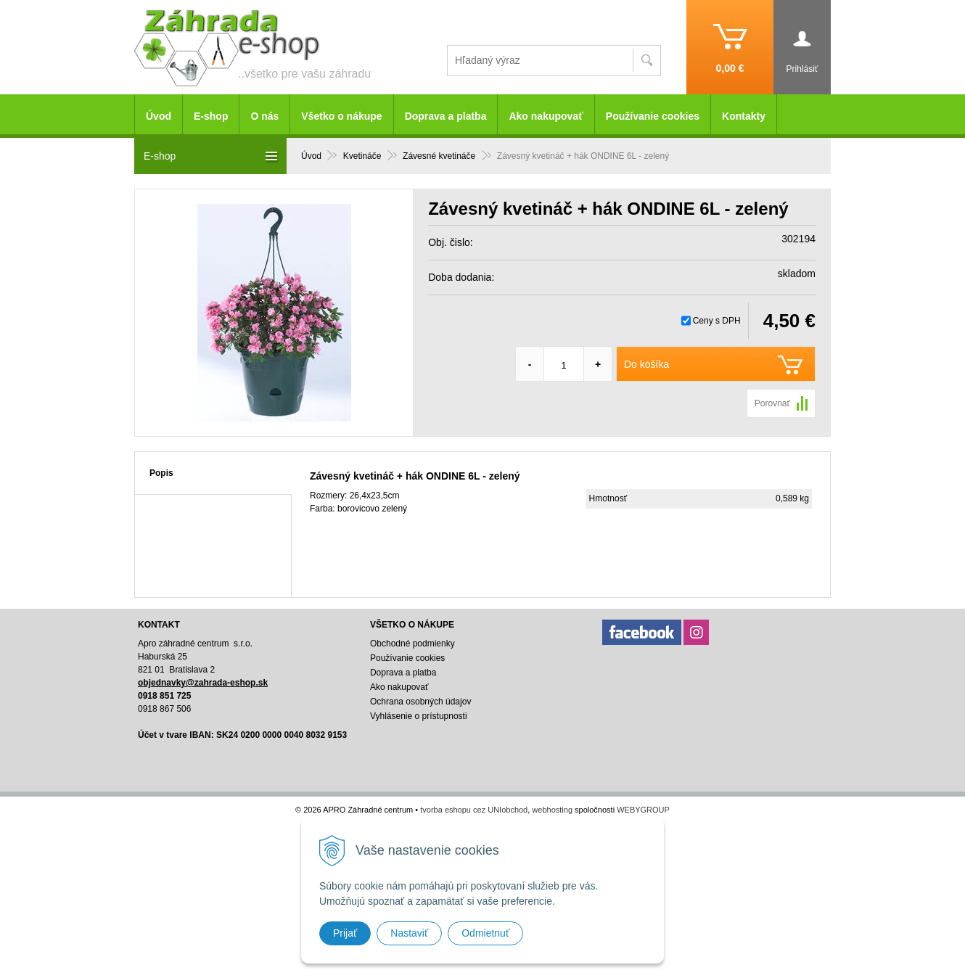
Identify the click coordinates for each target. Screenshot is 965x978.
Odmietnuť (485, 933)
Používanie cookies (652, 116)
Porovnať (772, 403)
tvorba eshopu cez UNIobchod (473, 809)
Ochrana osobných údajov (420, 701)
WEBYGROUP (643, 809)
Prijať (345, 933)
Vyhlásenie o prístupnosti (418, 716)
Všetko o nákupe (341, 116)
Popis (161, 473)
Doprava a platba (446, 116)
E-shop (211, 116)
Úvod (158, 116)
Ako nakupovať (546, 116)
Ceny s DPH (717, 321)
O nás (264, 116)
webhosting (552, 809)
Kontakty (743, 116)
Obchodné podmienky (412, 643)
